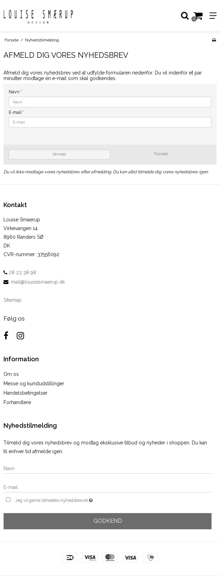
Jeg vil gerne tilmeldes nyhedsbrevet (71, 499)
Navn (15, 91)
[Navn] (107, 468)
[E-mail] (107, 487)
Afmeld (59, 154)
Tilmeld (161, 154)
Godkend (107, 521)
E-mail (16, 112)
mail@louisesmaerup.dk (38, 282)
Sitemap (12, 300)
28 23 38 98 (19, 272)
